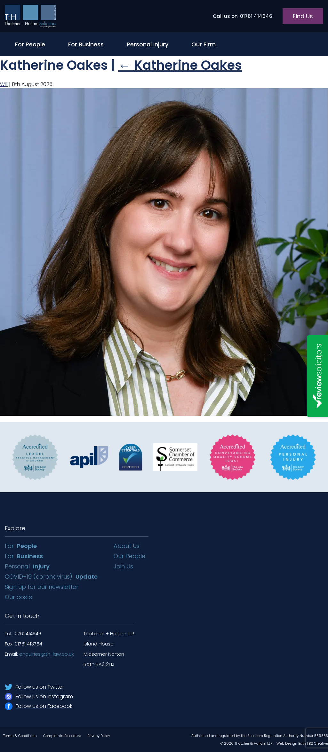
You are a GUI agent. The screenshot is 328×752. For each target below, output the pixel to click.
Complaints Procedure (62, 735)
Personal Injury (147, 44)
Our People (129, 556)
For (21, 546)
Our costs (19, 597)
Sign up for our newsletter (42, 587)
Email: (39, 654)
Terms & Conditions (20, 735)
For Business (86, 44)
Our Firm (203, 44)
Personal (27, 566)
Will (4, 84)
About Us (127, 546)
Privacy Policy (98, 735)
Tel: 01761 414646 (23, 633)
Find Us (303, 16)
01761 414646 (242, 16)
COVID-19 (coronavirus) (51, 577)
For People (30, 44)
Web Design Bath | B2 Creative (302, 743)
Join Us (123, 566)
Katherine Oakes (180, 65)
